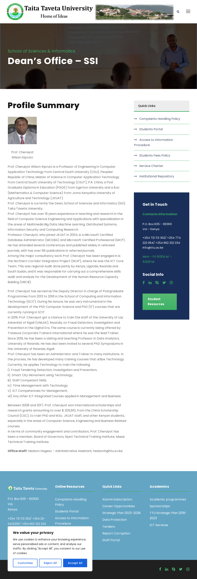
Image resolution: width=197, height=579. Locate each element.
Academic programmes (168, 499)
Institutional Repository (156, 176)
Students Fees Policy (154, 155)
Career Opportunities (118, 506)
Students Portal (151, 129)
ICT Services (159, 525)
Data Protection (114, 520)
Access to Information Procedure (153, 142)
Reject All (50, 563)
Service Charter (151, 166)
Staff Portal (111, 540)
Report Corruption (116, 533)
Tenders (108, 526)
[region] (50, 548)
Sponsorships (160, 506)
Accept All (75, 563)
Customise (25, 563)
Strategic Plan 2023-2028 (121, 513)
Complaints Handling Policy (159, 119)
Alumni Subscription (117, 499)
